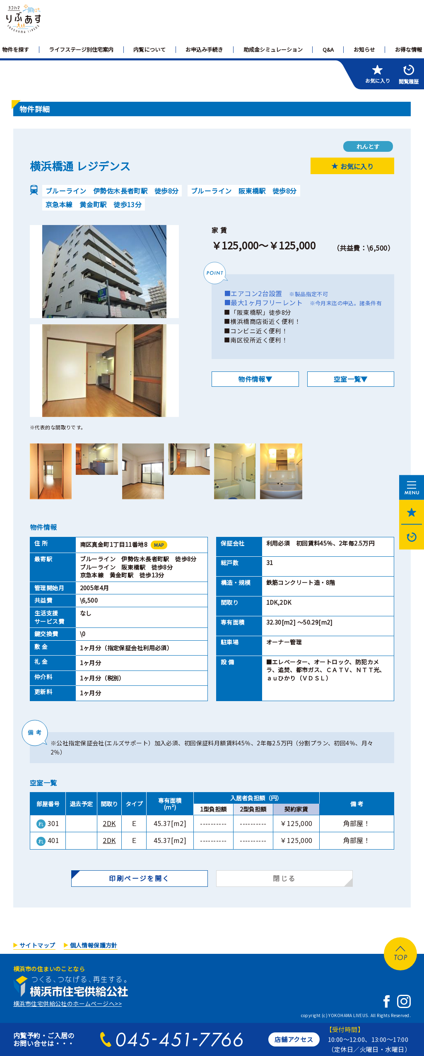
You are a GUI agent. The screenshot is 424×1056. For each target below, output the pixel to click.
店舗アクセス (294, 1039)
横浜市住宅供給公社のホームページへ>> (67, 1003)
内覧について (149, 49)
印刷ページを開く (139, 878)
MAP (159, 544)
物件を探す (15, 49)
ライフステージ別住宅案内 (81, 49)
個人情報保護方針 (94, 945)
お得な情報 (408, 49)
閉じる (284, 878)
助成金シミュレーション (273, 49)
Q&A (328, 49)
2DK (109, 823)
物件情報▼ (255, 379)
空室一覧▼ (351, 379)
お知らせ (364, 49)
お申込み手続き (204, 49)
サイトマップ (37, 945)
